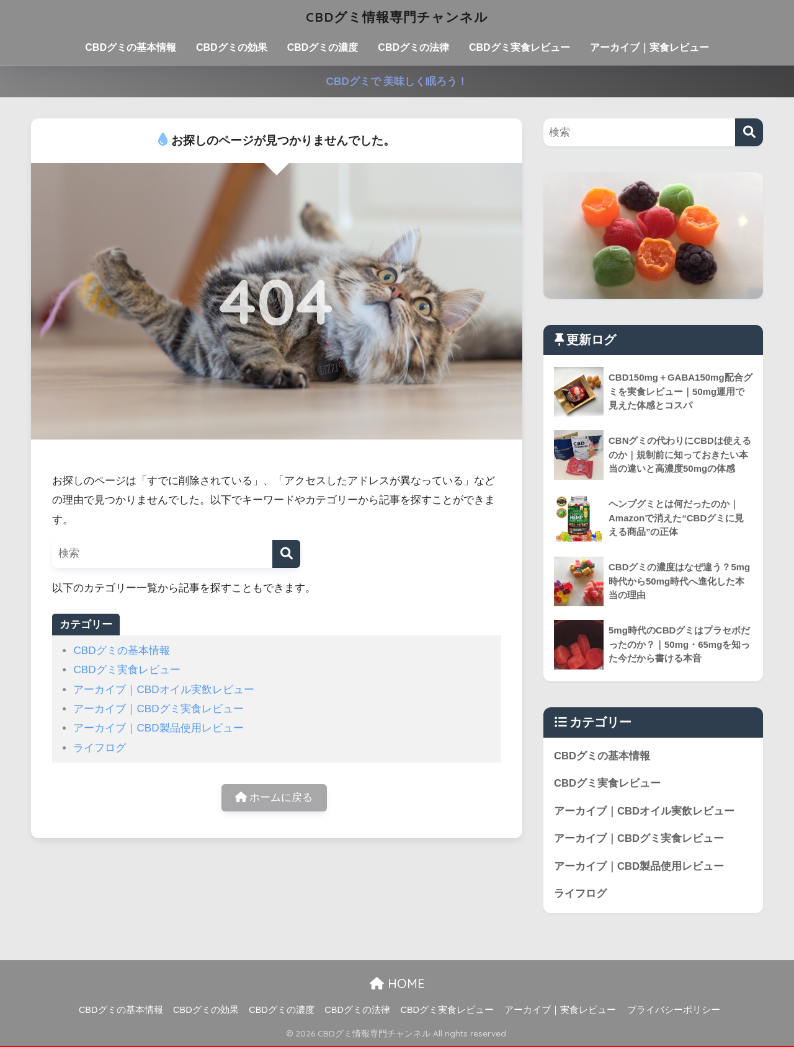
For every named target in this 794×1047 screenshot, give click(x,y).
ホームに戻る (274, 798)
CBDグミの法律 (413, 47)
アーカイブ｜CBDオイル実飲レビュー (163, 690)
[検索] (286, 554)
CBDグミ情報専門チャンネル (397, 16)
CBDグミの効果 (231, 47)
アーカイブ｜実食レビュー (649, 47)
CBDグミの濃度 (323, 47)
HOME (397, 984)
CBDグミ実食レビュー (519, 47)
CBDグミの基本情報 (130, 47)
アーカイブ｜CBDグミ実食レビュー (158, 709)
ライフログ (99, 748)
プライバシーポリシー (673, 1010)
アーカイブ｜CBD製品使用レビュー (158, 728)
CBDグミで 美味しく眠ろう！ (397, 81)
